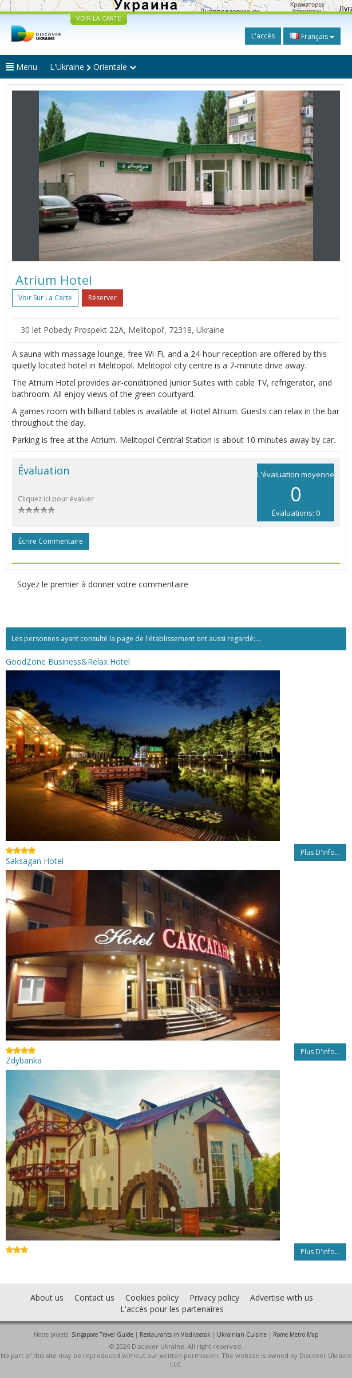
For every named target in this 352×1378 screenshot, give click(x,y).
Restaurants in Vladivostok (175, 1334)
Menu (21, 66)
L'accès (263, 36)
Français (312, 36)
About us (47, 1297)
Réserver (102, 298)
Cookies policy (152, 1297)
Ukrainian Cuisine (242, 1334)
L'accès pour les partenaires (172, 1309)
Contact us (94, 1297)
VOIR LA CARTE (98, 18)
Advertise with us (281, 1297)
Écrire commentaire (50, 541)
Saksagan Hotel (35, 860)
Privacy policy (214, 1297)
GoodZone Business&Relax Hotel (68, 661)
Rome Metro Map (295, 1334)
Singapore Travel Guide (102, 1334)
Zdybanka (24, 1060)
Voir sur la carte (45, 298)
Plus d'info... (320, 852)
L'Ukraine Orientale (93, 66)
